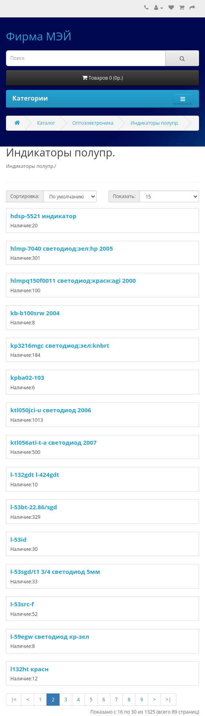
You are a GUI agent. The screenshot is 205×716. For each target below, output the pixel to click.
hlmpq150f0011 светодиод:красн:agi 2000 (73, 280)
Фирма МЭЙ (39, 36)
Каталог (46, 123)
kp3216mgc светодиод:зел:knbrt (59, 345)
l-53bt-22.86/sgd (33, 507)
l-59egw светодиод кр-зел (49, 636)
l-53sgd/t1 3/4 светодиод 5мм (55, 571)
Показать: (124, 196)
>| (168, 699)
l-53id (18, 539)
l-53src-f (22, 604)
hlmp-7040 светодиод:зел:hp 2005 (61, 248)
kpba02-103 (27, 377)
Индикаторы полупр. (155, 123)
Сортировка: (24, 196)
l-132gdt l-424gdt (34, 474)
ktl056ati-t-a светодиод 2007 (53, 442)
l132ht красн (29, 669)
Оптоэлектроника (93, 123)
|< (13, 699)
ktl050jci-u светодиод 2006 (50, 410)
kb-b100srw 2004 (35, 313)
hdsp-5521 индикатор (43, 216)
